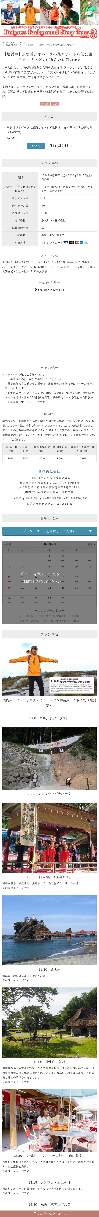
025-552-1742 (64, 503)
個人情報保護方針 (52, 497)
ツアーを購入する (23, 42)
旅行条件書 (29, 497)
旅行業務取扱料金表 (80, 497)
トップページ (7, 42)
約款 (14, 497)
